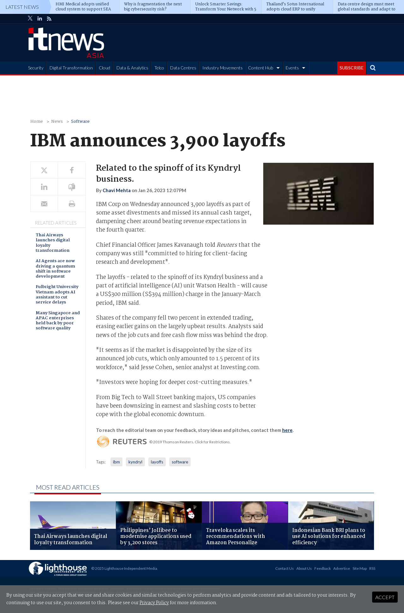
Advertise (341, 568)
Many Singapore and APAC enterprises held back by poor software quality (58, 321)
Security (36, 67)
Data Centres (183, 67)
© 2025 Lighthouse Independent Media (124, 568)
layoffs (157, 461)
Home (36, 121)
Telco (159, 67)
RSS (372, 568)
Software (80, 121)
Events (292, 67)
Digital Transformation (71, 67)
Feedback (322, 568)
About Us (304, 568)
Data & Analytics (132, 67)
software (180, 461)
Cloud (104, 67)
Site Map (360, 568)
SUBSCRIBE (352, 67)
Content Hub (260, 67)
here (287, 430)
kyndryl (135, 461)
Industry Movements (222, 67)
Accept (385, 597)
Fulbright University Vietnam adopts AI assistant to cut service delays (57, 295)
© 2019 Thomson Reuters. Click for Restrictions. (190, 441)
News (57, 121)
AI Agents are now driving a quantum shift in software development (55, 269)
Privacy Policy (154, 603)
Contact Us (284, 568)
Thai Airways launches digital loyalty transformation (53, 243)
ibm (116, 461)
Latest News (22, 7)
